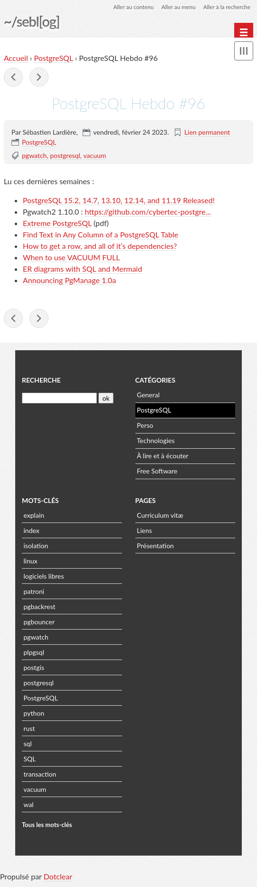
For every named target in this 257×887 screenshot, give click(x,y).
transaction (40, 775)
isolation (36, 546)
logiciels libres (44, 577)
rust (29, 729)
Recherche (41, 381)
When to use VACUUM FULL (71, 257)
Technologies (156, 441)
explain (34, 516)
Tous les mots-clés (47, 825)
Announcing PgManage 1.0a (69, 280)
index (31, 531)
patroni (34, 592)
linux (31, 562)
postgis (34, 668)
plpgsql (34, 653)
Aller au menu (178, 6)
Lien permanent (207, 132)
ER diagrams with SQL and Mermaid (82, 269)
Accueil (16, 58)
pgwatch (34, 156)
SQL (30, 760)
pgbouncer (39, 623)
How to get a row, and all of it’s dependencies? (100, 246)
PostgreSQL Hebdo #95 (13, 77)
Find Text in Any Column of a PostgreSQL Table (100, 234)
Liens (144, 531)
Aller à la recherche (226, 6)
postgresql (65, 156)
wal (29, 805)
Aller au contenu (132, 6)
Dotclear (58, 877)
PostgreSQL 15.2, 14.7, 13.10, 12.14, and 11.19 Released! (119, 200)
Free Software (157, 472)
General (148, 396)
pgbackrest (40, 607)
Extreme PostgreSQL (57, 223)
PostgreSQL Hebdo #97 (38, 77)
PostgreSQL (53, 58)
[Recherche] (59, 399)
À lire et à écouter (163, 457)
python (34, 714)
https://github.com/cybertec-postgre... (148, 212)
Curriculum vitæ (160, 516)
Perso (145, 426)
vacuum (95, 156)
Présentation (155, 546)
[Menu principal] (243, 32)
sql (28, 744)
